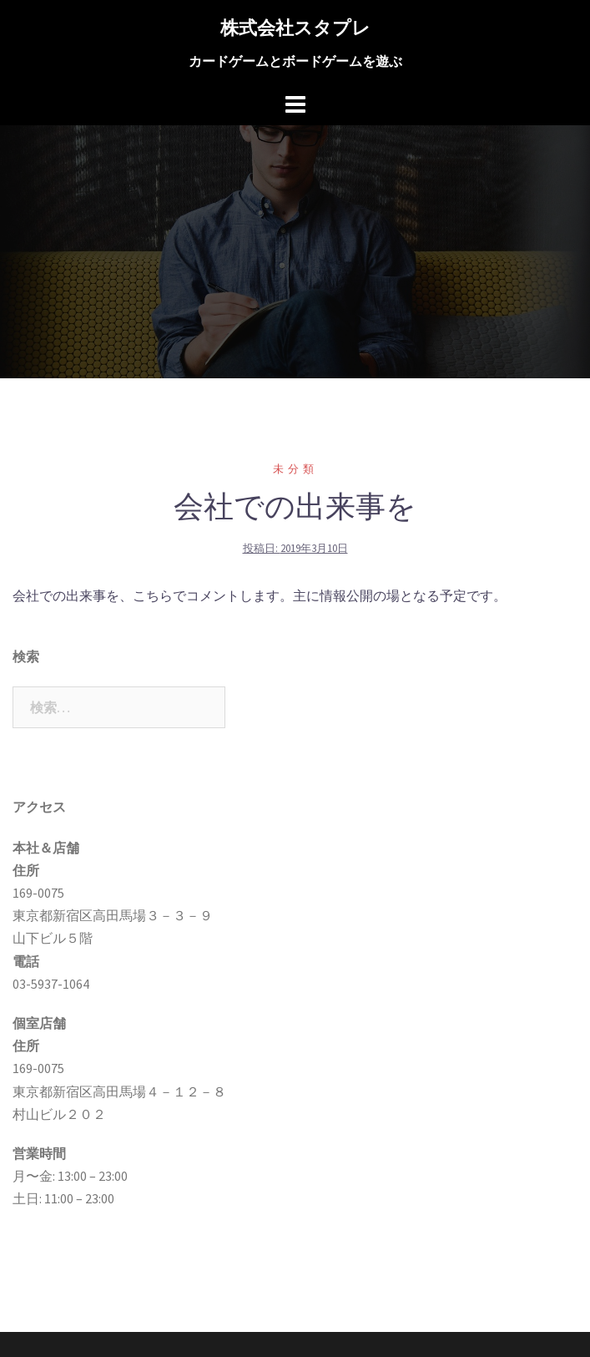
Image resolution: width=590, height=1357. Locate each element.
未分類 (295, 469)
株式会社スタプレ (295, 27)
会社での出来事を (295, 506)
